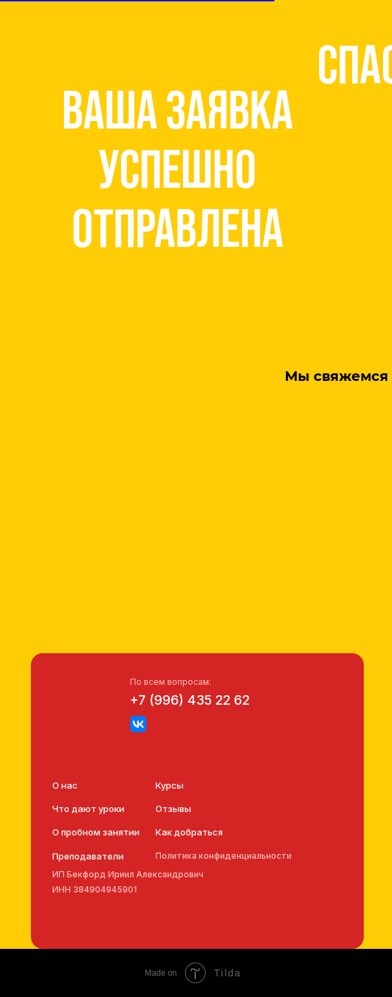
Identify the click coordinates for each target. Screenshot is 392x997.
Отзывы (173, 808)
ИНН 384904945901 (94, 889)
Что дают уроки (88, 808)
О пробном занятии (96, 831)
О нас (65, 785)
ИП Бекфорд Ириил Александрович (128, 874)
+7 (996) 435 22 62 (190, 700)
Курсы (169, 785)
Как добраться (189, 831)
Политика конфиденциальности (223, 856)
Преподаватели (88, 856)
